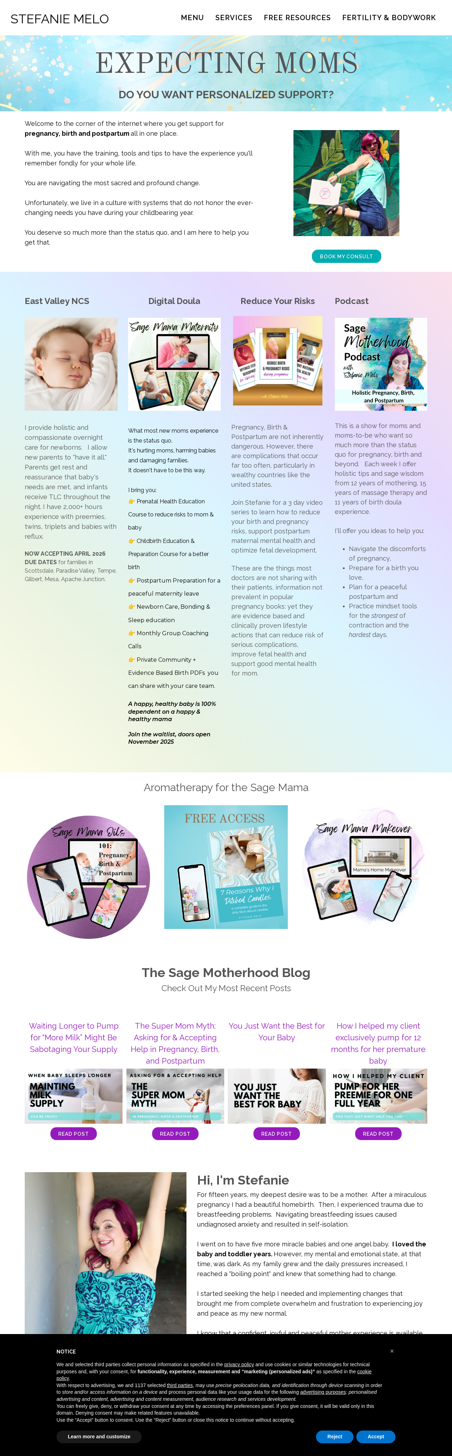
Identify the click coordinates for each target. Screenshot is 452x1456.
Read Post (73, 1134)
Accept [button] (376, 1436)
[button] (392, 1351)
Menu (192, 17)
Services (233, 17)
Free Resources (297, 17)
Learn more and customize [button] (99, 1436)
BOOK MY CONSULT (346, 256)
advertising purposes (323, 1392)
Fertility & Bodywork (389, 17)
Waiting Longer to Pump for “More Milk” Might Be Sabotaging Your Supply (74, 1037)
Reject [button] (334, 1436)
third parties (180, 1385)
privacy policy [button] (239, 1364)
